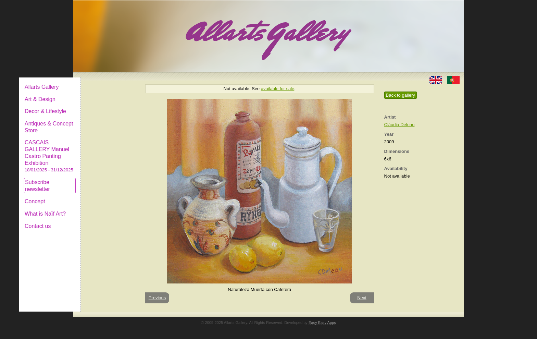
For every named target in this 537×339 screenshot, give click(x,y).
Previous (157, 297)
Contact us (94, 220)
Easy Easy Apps (322, 322)
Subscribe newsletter (94, 180)
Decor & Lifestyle (102, 106)
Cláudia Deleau (399, 124)
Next (361, 297)
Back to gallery (400, 95)
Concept (91, 196)
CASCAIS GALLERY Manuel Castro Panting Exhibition (105, 150)
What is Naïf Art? (101, 208)
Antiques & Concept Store (105, 121)
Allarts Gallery (98, 81)
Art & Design (96, 94)
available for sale (278, 88)
